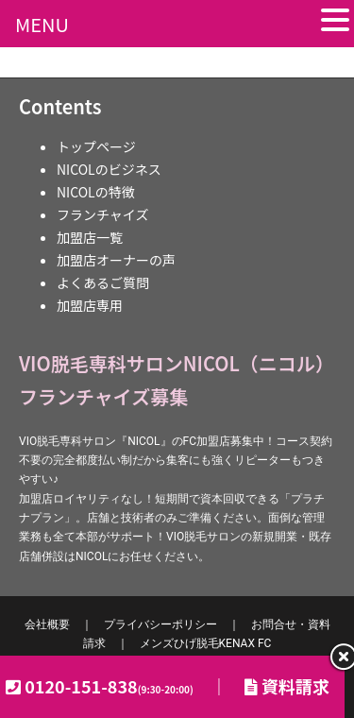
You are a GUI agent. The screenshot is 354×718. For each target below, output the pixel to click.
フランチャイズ (102, 214)
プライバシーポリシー (160, 624)
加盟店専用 (90, 305)
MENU (42, 24)
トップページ (96, 146)
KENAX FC (206, 643)
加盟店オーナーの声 (116, 259)
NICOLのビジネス (109, 169)
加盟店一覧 (90, 237)
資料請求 (286, 686)
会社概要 (47, 624)
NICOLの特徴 (96, 191)
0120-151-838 (109, 686)
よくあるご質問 (103, 282)
